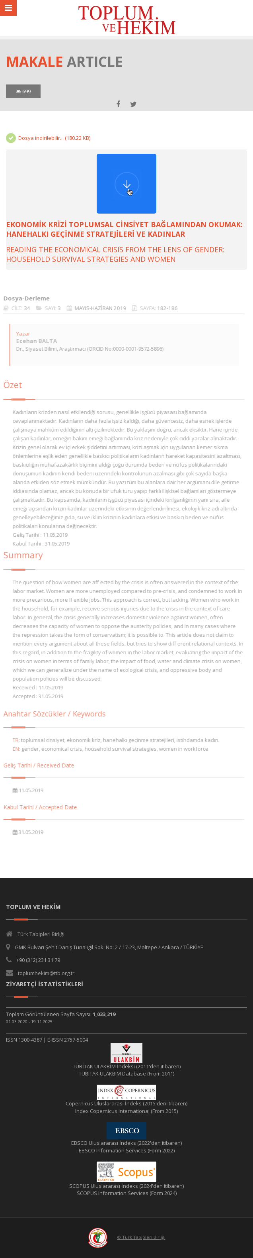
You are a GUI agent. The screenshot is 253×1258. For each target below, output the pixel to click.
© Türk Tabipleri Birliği (141, 1237)
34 (24, 308)
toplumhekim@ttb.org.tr (46, 973)
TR (13, 740)
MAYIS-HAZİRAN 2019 (97, 308)
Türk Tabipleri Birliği (41, 934)
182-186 (164, 308)
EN (13, 748)
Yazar (20, 333)
